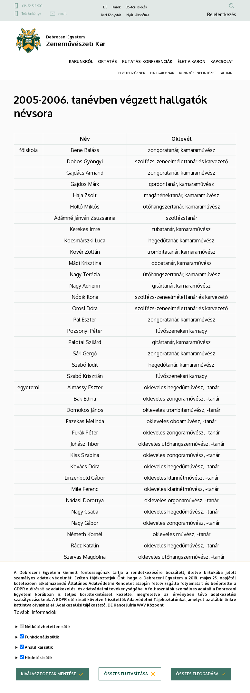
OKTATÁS (107, 61)
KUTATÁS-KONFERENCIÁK (147, 61)
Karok (116, 7)
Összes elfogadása (197, 684)
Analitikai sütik (39, 658)
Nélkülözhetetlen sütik (48, 637)
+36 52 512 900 (32, 6)
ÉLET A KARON (191, 61)
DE (105, 7)
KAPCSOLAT (222, 61)
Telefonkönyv (31, 13)
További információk (35, 623)
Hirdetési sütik (39, 668)
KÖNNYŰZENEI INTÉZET (197, 73)
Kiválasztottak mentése (48, 684)
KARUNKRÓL (81, 61)
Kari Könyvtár (111, 15)
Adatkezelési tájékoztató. (81, 615)
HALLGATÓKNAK (162, 73)
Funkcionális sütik (42, 647)
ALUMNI (227, 73)
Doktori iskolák (136, 7)
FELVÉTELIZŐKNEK (131, 73)
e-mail (62, 13)
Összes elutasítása (126, 684)
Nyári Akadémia (137, 15)
